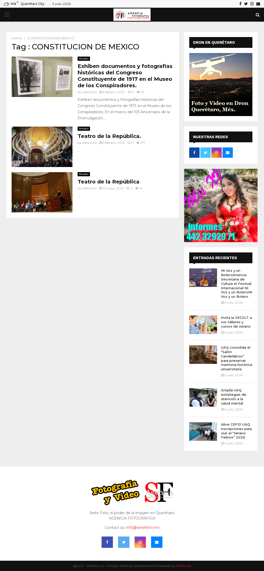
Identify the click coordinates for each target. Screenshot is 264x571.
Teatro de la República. (109, 136)
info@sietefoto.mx (142, 527)
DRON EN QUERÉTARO (214, 42)
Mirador (84, 58)
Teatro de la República (108, 182)
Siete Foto (89, 92)
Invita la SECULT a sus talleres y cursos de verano (236, 321)
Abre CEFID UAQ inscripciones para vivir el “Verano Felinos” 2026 (236, 431)
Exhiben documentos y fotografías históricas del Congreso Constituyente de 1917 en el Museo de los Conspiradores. (125, 76)
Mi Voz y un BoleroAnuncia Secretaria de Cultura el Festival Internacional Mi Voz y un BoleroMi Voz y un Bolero (236, 283)
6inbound (183, 566)
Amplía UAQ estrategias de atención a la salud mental (233, 396)
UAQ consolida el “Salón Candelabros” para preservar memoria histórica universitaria (236, 358)
